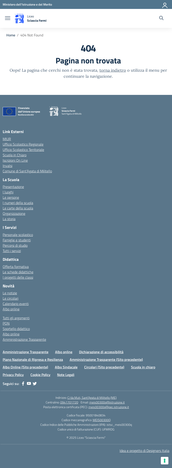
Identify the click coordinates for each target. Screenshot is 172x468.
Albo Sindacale (66, 367)
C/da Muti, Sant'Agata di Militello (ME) (92, 397)
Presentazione (13, 186)
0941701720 (69, 402)
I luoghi (8, 192)
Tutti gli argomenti (16, 318)
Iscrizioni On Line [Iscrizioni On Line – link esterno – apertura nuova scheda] (15, 160)
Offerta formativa (16, 266)
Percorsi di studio (15, 245)
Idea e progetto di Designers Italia (144, 450)
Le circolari (10, 298)
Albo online (11, 309)
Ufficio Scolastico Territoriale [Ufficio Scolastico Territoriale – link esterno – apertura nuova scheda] (23, 149)
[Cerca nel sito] (161, 18)
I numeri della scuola (18, 202)
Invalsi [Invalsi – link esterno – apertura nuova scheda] (7, 165)
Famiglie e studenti (17, 240)
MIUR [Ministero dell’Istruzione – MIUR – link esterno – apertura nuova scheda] (7, 139)
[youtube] (29, 384)
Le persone (11, 197)
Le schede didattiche (18, 272)
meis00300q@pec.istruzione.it (108, 407)
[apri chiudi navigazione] (7, 18)
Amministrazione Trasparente (24, 339)
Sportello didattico (16, 328)
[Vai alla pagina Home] (10, 35)
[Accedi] (165, 4)
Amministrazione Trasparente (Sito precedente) (106, 359)
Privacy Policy (13, 374)
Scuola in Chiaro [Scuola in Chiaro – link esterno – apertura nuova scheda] (14, 155)
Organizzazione (14, 213)
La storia (9, 218)
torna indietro (112, 70)
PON (6, 323)
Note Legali (65, 374)
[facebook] (23, 384)
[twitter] (35, 384)
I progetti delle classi (18, 277)
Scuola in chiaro (143, 367)
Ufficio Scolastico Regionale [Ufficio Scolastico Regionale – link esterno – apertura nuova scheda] (23, 144)
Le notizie (10, 293)
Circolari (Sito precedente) (104, 367)
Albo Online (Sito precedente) (25, 367)
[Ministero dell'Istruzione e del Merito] (27, 4)
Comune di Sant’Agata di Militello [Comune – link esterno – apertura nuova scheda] (27, 171)
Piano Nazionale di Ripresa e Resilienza (33, 359)
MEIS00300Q (102, 420)
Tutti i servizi (12, 250)
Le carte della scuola (18, 208)
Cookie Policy (40, 374)
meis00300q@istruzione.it (107, 402)
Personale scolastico (18, 234)
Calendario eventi (16, 303)
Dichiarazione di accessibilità (101, 352)
